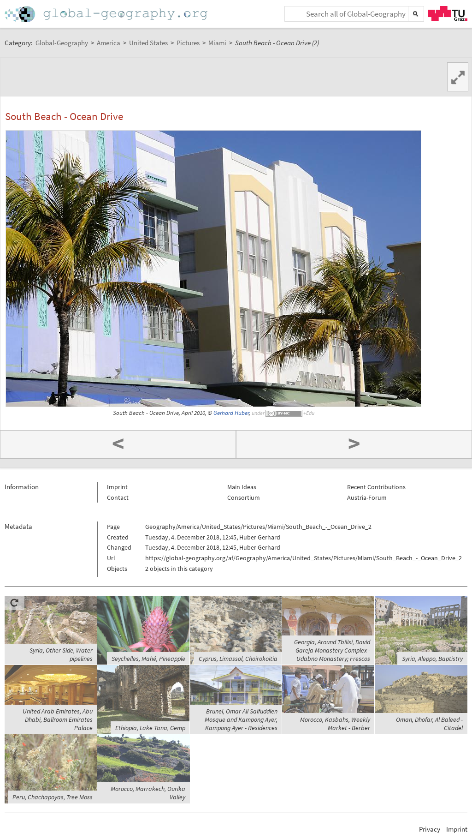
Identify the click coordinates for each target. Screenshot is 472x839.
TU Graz (447, 13)
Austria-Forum (367, 497)
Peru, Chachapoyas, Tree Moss (52, 797)
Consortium (243, 497)
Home (107, 14)
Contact (118, 497)
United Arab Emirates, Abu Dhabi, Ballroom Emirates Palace (58, 719)
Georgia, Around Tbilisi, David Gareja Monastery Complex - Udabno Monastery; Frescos (332, 650)
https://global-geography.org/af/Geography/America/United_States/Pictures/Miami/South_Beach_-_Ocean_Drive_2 (303, 558)
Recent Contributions (376, 487)
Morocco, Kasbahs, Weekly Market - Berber (335, 723)
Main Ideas (241, 487)
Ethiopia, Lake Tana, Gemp (150, 728)
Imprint (117, 487)
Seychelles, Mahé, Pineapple (148, 658)
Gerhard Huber (231, 413)
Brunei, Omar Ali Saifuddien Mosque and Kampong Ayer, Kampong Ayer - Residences (241, 719)
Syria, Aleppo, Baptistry (432, 658)
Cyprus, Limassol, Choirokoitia (238, 658)
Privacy (429, 829)
